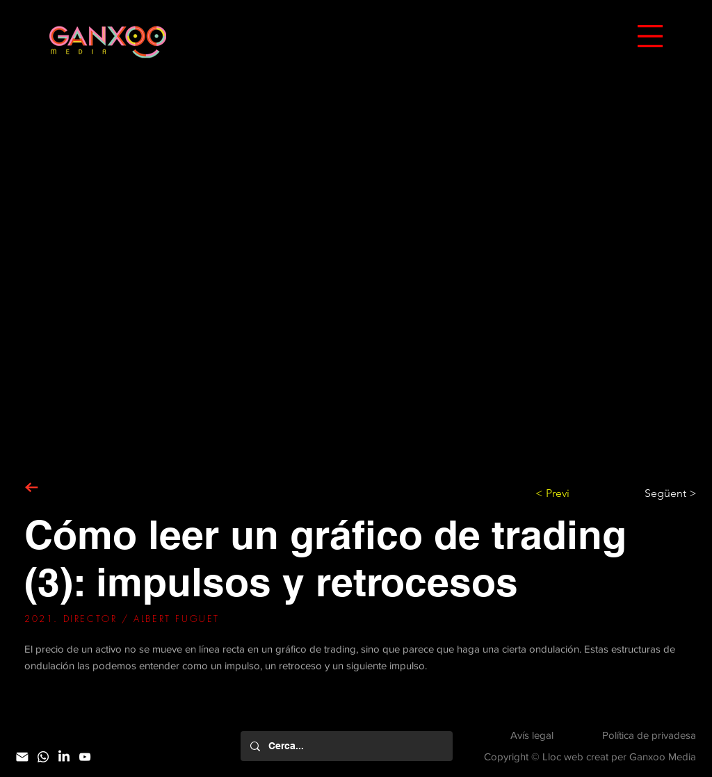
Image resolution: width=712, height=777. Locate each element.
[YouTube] (85, 757)
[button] (650, 36)
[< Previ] (581, 493)
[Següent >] (662, 493)
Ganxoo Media (662, 756)
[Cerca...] (345, 746)
